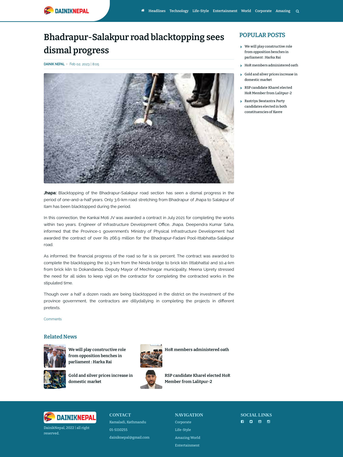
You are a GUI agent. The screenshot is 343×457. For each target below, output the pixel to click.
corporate (183, 422)
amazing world (187, 437)
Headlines (159, 11)
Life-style (202, 11)
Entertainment (226, 11)
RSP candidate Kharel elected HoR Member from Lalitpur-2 (195, 379)
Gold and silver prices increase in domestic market (102, 379)
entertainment (187, 445)
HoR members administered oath (198, 349)
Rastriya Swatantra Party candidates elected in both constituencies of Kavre (266, 112)
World (247, 11)
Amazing (283, 11)
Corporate (264, 11)
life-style (183, 430)
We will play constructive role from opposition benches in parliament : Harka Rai (98, 356)
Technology (181, 11)
